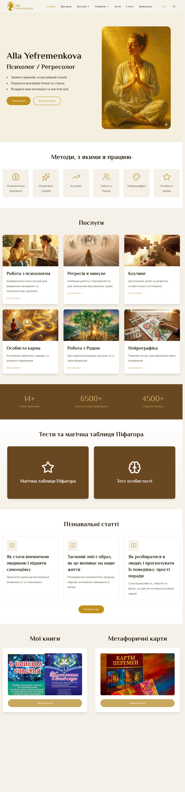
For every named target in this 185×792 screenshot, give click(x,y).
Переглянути (45, 703)
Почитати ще (91, 609)
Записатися (145, 6)
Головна (50, 6)
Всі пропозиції (47, 100)
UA (164, 6)
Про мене (66, 6)
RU (174, 6)
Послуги (83, 6)
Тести (117, 6)
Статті (129, 6)
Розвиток (102, 6)
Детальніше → (15, 298)
